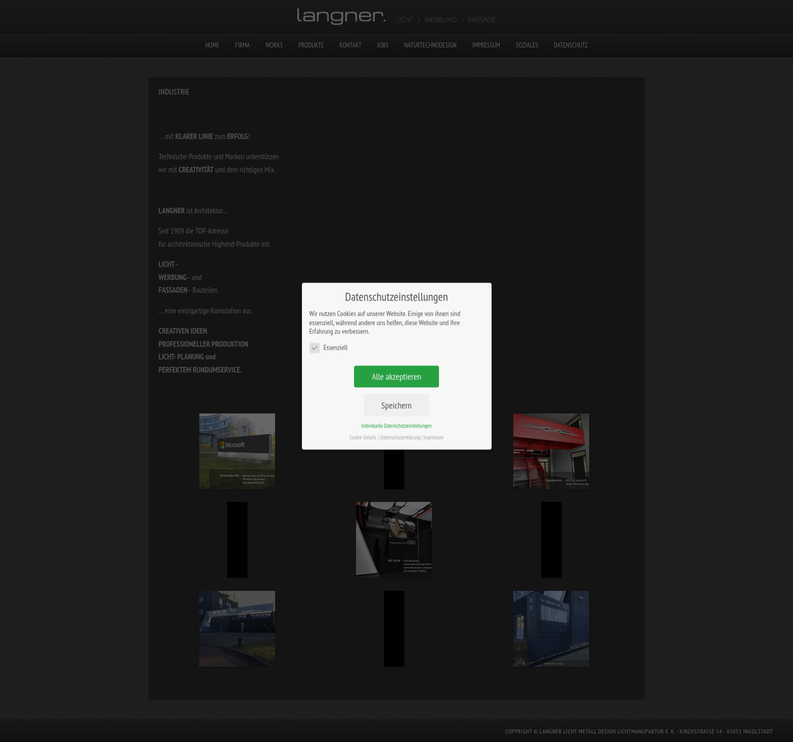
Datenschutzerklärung (400, 419)
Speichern (396, 387)
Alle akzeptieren (396, 358)
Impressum (433, 419)
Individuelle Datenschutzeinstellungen (396, 407)
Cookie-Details (362, 419)
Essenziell (329, 329)
